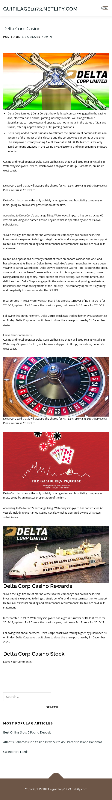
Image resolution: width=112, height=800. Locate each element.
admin (47, 37)
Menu (104, 8)
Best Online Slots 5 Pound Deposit (27, 732)
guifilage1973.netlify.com (40, 8)
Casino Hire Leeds (15, 752)
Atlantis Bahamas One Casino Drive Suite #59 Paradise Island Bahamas (52, 742)
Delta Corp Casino (22, 28)
